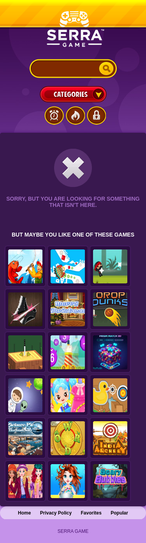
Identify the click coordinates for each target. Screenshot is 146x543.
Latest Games (54, 115)
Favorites (91, 513)
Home (24, 513)
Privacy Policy (56, 513)
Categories (73, 94)
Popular (119, 513)
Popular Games (75, 115)
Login (96, 115)
